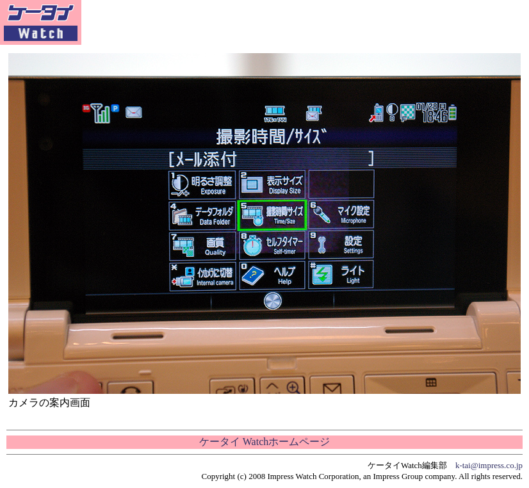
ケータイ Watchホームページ (264, 441)
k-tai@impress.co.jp (489, 465)
